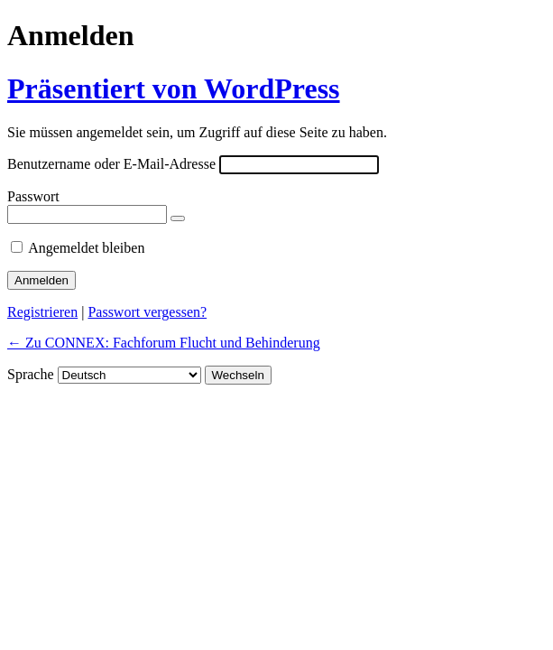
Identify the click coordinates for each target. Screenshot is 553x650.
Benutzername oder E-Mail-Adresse (111, 164)
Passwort (33, 196)
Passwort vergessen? (147, 312)
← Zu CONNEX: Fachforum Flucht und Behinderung (163, 342)
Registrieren (42, 312)
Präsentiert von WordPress (173, 88)
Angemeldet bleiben (86, 247)
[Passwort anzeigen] (178, 218)
